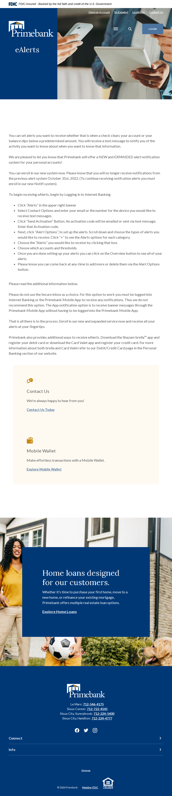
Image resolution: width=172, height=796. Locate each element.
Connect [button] (15, 738)
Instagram (95, 730)
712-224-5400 (104, 713)
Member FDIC (90, 787)
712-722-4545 (97, 709)
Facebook (77, 730)
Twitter (86, 730)
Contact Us (156, 12)
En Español (121, 12)
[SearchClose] (130, 29)
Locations (138, 12)
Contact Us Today (41, 410)
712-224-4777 (102, 718)
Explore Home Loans (59, 611)
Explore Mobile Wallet (44, 469)
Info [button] (12, 750)
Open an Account (99, 12)
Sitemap (86, 770)
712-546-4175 (93, 704)
